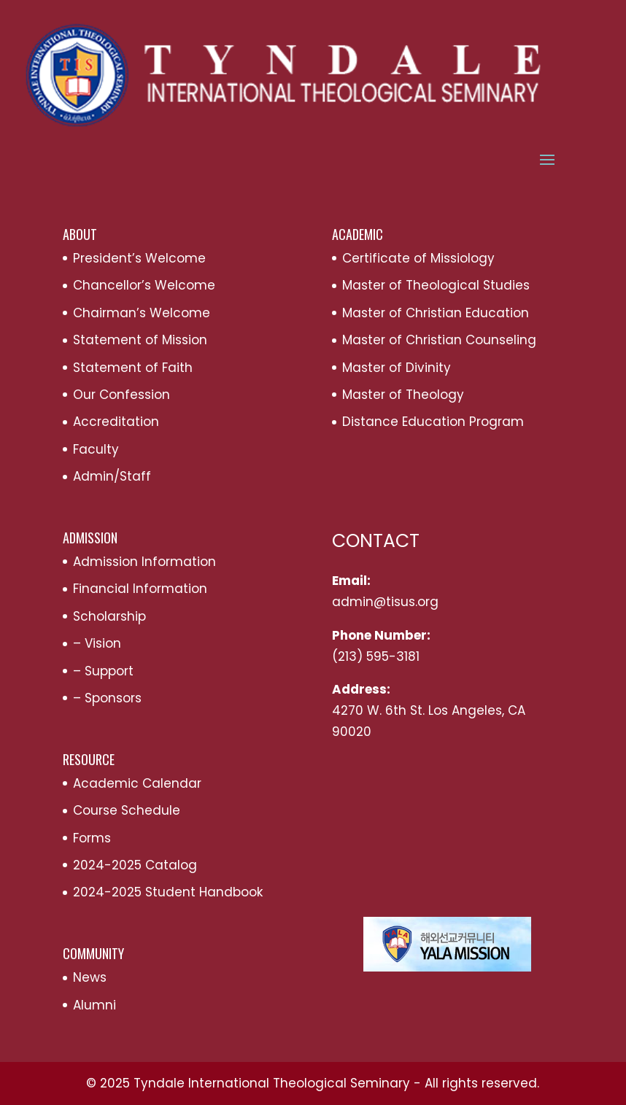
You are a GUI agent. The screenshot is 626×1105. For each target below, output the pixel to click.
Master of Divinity (396, 367)
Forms (92, 838)
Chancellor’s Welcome (144, 285)
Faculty (96, 449)
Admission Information (144, 561)
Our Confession (121, 394)
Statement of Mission (140, 340)
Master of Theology (403, 394)
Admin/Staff (112, 476)
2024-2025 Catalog (135, 865)
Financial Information (140, 588)
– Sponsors (107, 698)
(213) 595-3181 (376, 656)
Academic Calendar (137, 783)
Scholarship (109, 616)
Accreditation (116, 421)
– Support (103, 671)
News (90, 977)
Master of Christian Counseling (439, 340)
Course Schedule (126, 810)
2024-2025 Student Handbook (168, 892)
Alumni (94, 1005)
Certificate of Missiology (418, 258)
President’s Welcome (139, 258)
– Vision (97, 643)
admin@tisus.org (385, 601)
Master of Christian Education (435, 313)
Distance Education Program (433, 421)
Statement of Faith (133, 367)
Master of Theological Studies (436, 285)
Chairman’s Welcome (141, 313)
